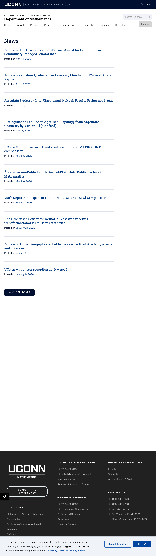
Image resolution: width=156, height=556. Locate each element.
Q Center (12, 534)
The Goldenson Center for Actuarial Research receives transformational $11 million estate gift (46, 221)
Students (113, 474)
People (34, 25)
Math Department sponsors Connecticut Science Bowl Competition (55, 198)
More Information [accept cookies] (117, 544)
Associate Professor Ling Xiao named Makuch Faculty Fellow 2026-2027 (58, 100)
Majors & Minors (66, 479)
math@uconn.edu (121, 509)
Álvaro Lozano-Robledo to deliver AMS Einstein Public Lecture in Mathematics (54, 174)
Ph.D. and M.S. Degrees (70, 514)
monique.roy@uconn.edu (75, 509)
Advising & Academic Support (73, 484)
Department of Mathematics (27, 19)
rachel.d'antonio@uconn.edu (76, 474)
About (20, 25)
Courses (104, 25)
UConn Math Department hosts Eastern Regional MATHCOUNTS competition (53, 149)
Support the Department (27, 491)
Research (49, 25)
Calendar (120, 25)
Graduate (88, 25)
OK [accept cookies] (142, 544)
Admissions (63, 519)
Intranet (145, 24)
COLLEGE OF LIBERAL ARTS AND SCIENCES (27, 15)
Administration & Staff (120, 479)
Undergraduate (69, 25)
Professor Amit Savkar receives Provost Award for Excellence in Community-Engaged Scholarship (52, 52)
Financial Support (67, 524)
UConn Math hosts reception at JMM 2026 (35, 269)
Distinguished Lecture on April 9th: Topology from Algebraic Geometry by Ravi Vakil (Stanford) (51, 124)
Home (7, 25)
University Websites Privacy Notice (65, 550)
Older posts (19, 292)
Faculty (112, 469)
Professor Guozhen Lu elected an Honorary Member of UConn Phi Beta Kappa (57, 77)
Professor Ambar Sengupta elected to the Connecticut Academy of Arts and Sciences (58, 246)
